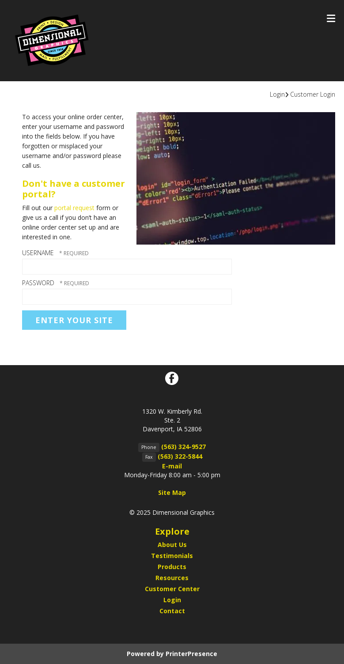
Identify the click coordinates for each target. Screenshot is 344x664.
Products (172, 566)
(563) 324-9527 (183, 446)
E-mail (172, 466)
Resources (172, 577)
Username (38, 253)
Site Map (172, 492)
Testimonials (172, 555)
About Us (172, 544)
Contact (172, 611)
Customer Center (172, 589)
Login (277, 94)
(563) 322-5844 (180, 456)
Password (38, 283)
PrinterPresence (191, 653)
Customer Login (312, 94)
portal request (74, 208)
